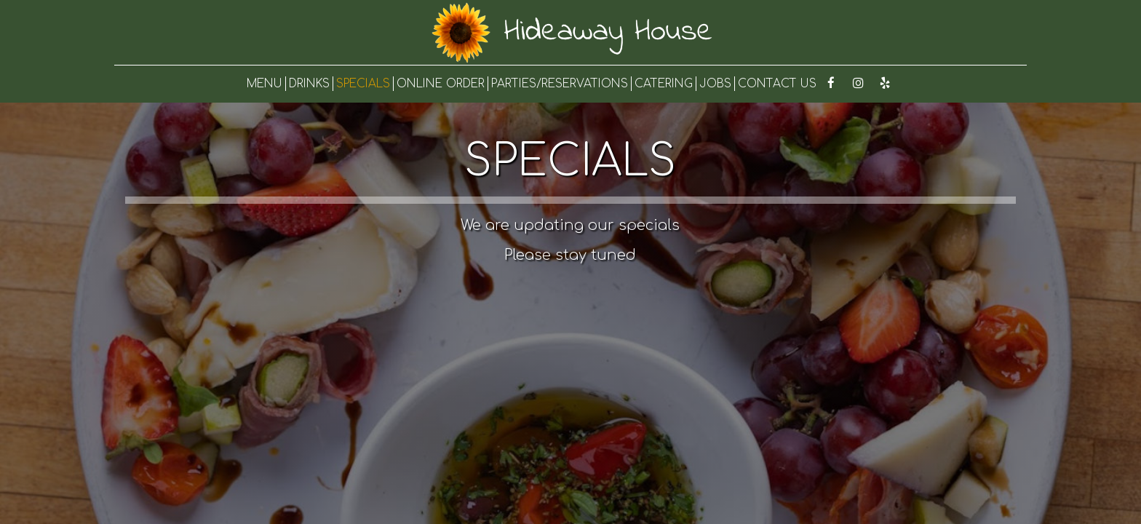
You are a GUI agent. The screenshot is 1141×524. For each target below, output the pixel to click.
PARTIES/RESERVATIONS (559, 83)
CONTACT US (777, 83)
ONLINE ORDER (441, 83)
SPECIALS (363, 83)
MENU (264, 83)
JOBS (715, 83)
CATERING (664, 83)
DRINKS (309, 83)
